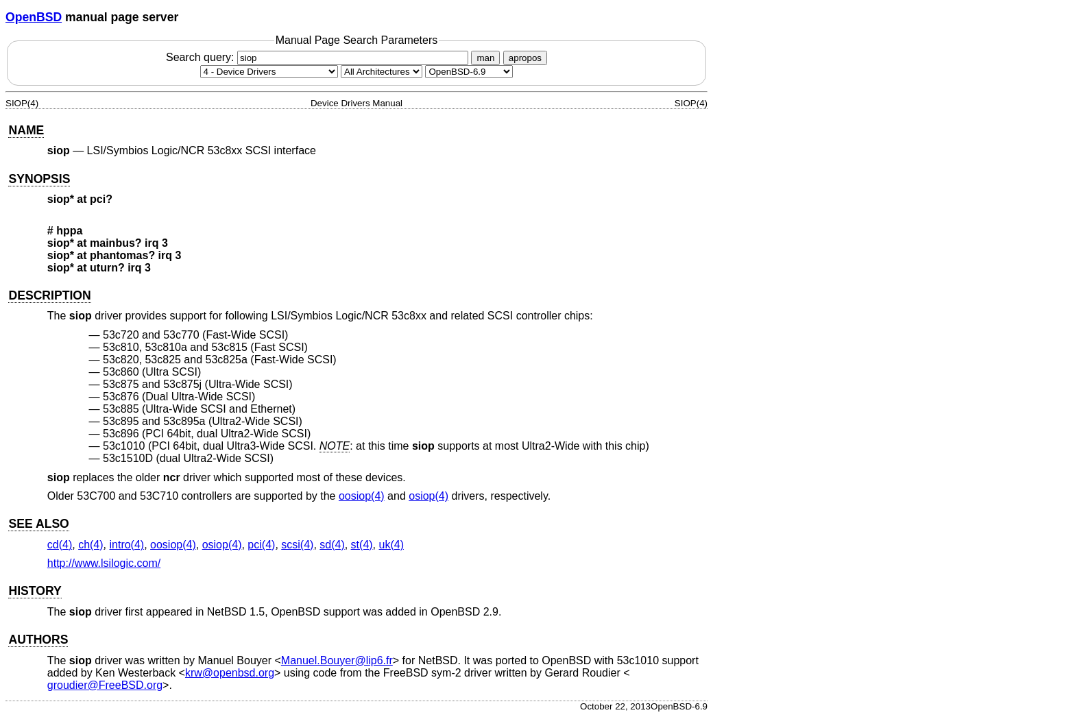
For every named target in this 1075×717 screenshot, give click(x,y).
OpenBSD (33, 17)
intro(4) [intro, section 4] (126, 544)
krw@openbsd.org (229, 673)
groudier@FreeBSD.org (104, 685)
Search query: (319, 57)
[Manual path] (469, 71)
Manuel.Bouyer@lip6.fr (337, 660)
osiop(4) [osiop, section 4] (428, 496)
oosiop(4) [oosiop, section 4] (362, 496)
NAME (26, 130)
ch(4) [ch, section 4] (90, 544)
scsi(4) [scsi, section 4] (297, 544)
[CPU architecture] (381, 71)
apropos (525, 58)
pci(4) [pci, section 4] (261, 544)
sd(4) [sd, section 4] (331, 544)
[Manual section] (269, 71)
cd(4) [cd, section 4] (59, 544)
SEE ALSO (38, 524)
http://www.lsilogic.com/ (103, 563)
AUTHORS (38, 639)
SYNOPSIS (39, 179)
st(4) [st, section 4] (362, 544)
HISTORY (34, 591)
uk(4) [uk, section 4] (391, 544)
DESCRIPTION (49, 295)
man (485, 58)
